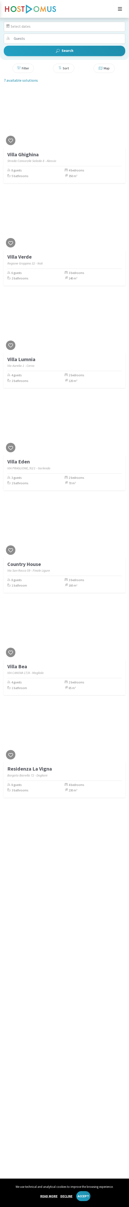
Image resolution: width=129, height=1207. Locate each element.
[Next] (120, 118)
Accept (83, 1196)
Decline (66, 1196)
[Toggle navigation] (120, 9)
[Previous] (8, 118)
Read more (49, 1196)
